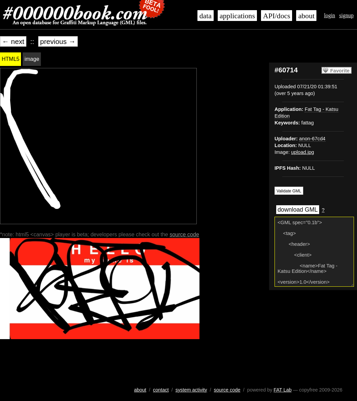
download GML (298, 209)
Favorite (340, 70)
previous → (58, 41)
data (205, 16)
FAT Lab (282, 390)
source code (184, 234)
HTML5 (10, 59)
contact (161, 390)
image (31, 59)
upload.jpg (302, 152)
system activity (191, 390)
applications (237, 16)
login (329, 15)
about (306, 16)
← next (13, 41)
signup (346, 15)
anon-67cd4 (312, 138)
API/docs (276, 16)
